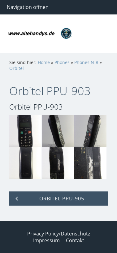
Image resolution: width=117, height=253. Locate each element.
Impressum (46, 240)
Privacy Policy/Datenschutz (58, 233)
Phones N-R (86, 62)
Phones (62, 62)
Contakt (75, 240)
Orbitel (16, 68)
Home (44, 62)
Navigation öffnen (28, 7)
